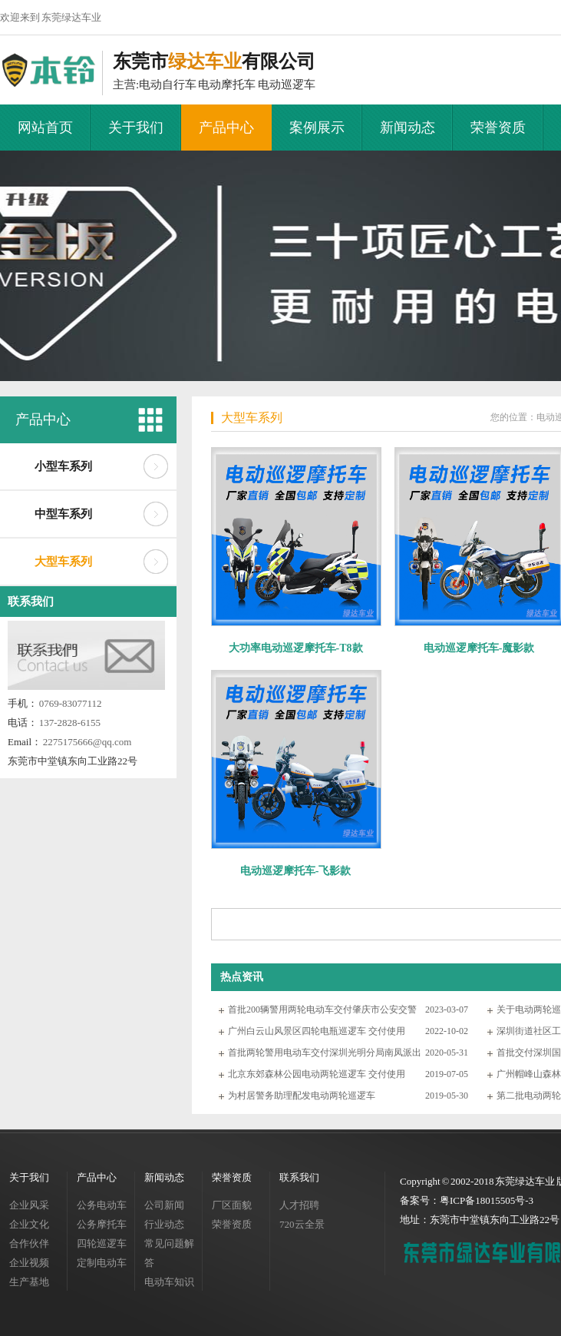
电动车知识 (169, 1282)
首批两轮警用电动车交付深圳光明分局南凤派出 (324, 1052)
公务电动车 (102, 1205)
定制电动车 (102, 1262)
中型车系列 (63, 514)
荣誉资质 (498, 127)
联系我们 (31, 601)
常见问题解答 (169, 1253)
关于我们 (135, 127)
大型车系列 (63, 561)
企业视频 (29, 1262)
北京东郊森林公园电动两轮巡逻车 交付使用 (316, 1074)
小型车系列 (63, 466)
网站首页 (45, 127)
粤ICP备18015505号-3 (486, 1200)
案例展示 (317, 127)
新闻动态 (407, 127)
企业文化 (29, 1224)
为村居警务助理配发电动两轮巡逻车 (301, 1095)
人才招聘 (299, 1205)
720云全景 (302, 1224)
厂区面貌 (232, 1205)
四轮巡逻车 (102, 1243)
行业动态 (164, 1224)
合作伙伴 (29, 1243)
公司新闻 (164, 1205)
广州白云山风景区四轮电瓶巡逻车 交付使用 (316, 1031)
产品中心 (226, 127)
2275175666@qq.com (87, 742)
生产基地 (29, 1282)
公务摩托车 (102, 1224)
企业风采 (29, 1205)
